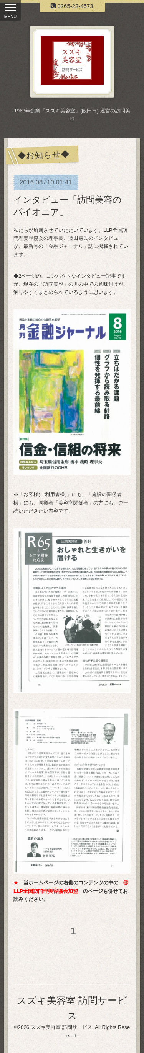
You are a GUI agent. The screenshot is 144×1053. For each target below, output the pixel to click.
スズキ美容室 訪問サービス (61, 1027)
